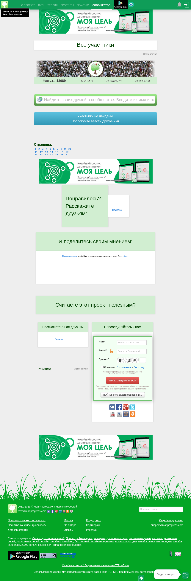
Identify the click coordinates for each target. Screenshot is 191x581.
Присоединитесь (69, 256)
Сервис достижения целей (48, 538)
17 (66, 152)
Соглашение (124, 367)
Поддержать (93, 520)
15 (56, 152)
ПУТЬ (41, 5)
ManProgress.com (44, 506)
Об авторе (70, 525)
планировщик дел (126, 541)
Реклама (91, 529)
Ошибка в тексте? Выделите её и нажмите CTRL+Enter (95, 565)
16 (61, 152)
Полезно (117, 210)
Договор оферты (18, 529)
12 (41, 152)
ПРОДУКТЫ (67, 5)
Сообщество (150, 54)
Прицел (70, 538)
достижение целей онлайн (32, 541)
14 (51, 152)
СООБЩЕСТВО (101, 5)
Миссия (68, 520)
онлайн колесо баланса (67, 544)
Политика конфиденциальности (27, 525)
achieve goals (84, 538)
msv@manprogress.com (32, 511)
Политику (139, 367)
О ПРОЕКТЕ (28, 5)
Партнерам (93, 525)
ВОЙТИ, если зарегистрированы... (122, 394)
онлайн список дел (40, 544)
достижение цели (117, 538)
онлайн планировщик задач (155, 541)
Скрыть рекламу (81, 369)
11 (36, 152)
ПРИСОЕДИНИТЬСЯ (122, 380)
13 (46, 152)
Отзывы (68, 529)
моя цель (99, 538)
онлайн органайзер (61, 541)
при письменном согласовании (137, 571)
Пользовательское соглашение (27, 520)
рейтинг (125, 256)
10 (69, 148)
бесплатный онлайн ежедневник (94, 541)
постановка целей (140, 538)
